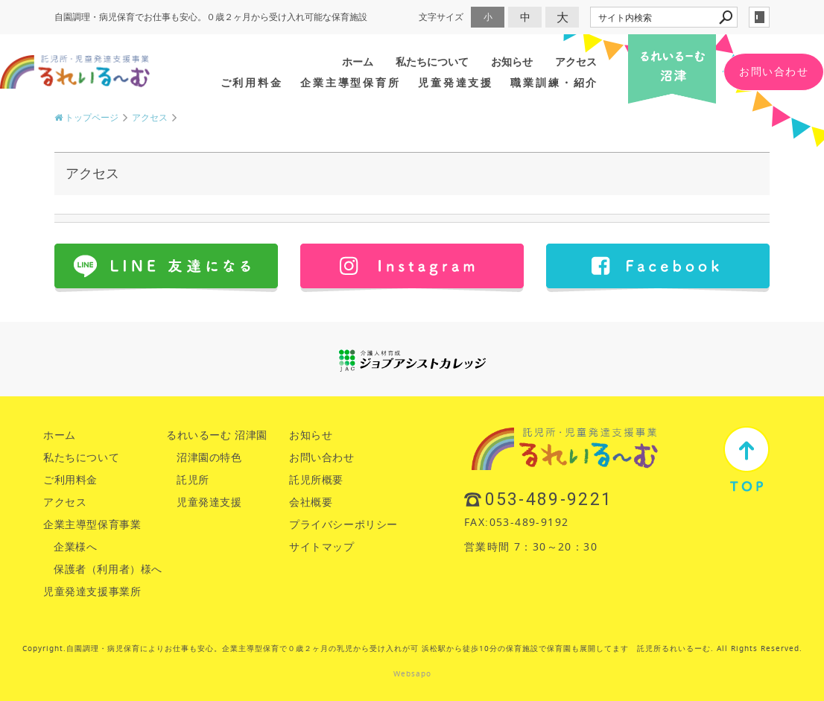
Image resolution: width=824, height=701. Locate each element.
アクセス (576, 61)
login (759, 17)
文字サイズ (441, 16)
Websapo (412, 674)
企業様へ (75, 546)
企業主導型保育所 (350, 82)
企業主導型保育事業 (92, 524)
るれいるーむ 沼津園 (216, 435)
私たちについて (432, 61)
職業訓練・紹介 (554, 82)
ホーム (357, 61)
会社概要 (310, 502)
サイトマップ (322, 546)
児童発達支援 (455, 82)
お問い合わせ (773, 71)
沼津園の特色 (209, 457)
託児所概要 (316, 479)
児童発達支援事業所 (92, 591)
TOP (746, 459)
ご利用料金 (252, 82)
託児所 (193, 479)
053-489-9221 (549, 499)
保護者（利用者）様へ (108, 569)
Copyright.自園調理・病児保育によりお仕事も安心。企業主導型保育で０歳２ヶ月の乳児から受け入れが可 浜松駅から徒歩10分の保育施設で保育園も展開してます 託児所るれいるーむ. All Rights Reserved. (412, 648)
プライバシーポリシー (343, 524)
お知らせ (512, 61)
